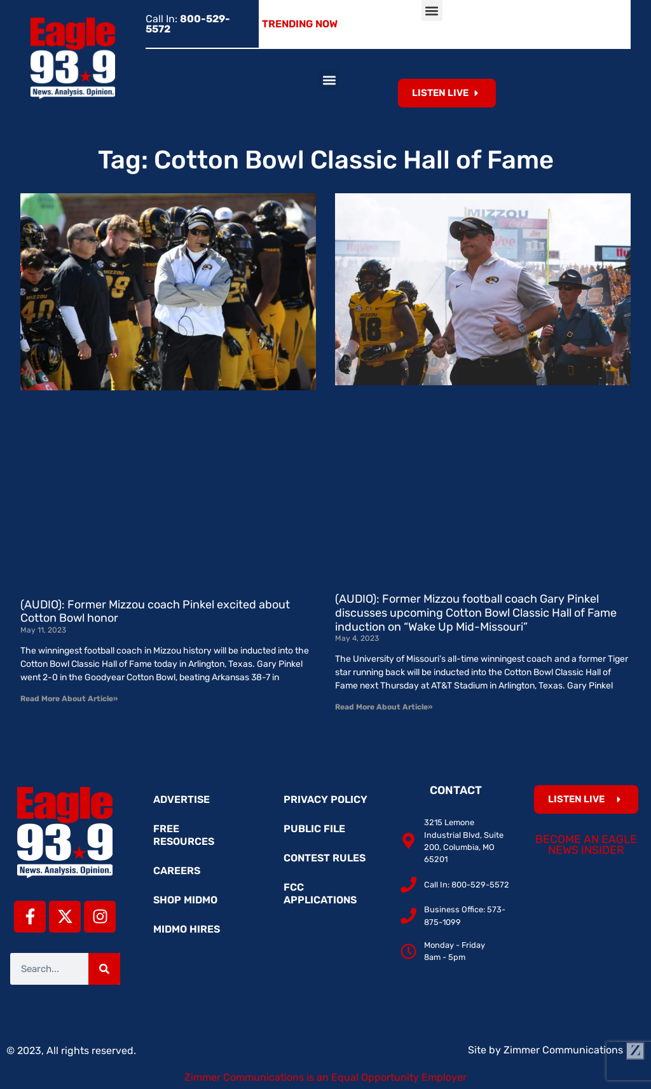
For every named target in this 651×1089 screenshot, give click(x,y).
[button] (431, 10)
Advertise (181, 799)
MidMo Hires (186, 929)
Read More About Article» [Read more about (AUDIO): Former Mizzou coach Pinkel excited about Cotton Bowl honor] (69, 698)
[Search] (104, 969)
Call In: (188, 24)
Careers (176, 871)
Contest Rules (325, 858)
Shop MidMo (185, 900)
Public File (314, 829)
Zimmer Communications (574, 1050)
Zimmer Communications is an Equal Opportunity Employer (325, 1077)
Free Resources (183, 835)
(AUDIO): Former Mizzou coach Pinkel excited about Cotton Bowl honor (155, 612)
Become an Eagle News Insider (586, 845)
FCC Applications (320, 893)
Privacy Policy (325, 799)
